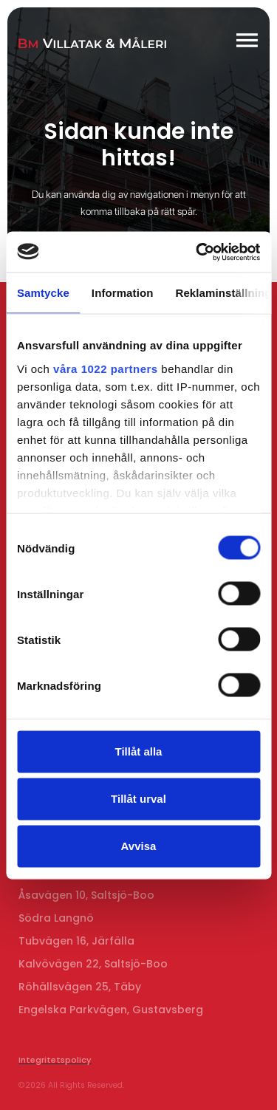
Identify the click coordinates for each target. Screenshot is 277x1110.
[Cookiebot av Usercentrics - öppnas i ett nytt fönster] (197, 251)
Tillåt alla (139, 751)
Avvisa (139, 846)
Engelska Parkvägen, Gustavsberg (110, 1009)
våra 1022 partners (105, 368)
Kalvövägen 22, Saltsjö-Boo (93, 963)
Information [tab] (123, 293)
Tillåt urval (138, 798)
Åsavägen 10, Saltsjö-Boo (86, 895)
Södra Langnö (56, 918)
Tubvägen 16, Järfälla (76, 940)
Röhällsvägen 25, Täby (79, 986)
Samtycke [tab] (43, 293)
